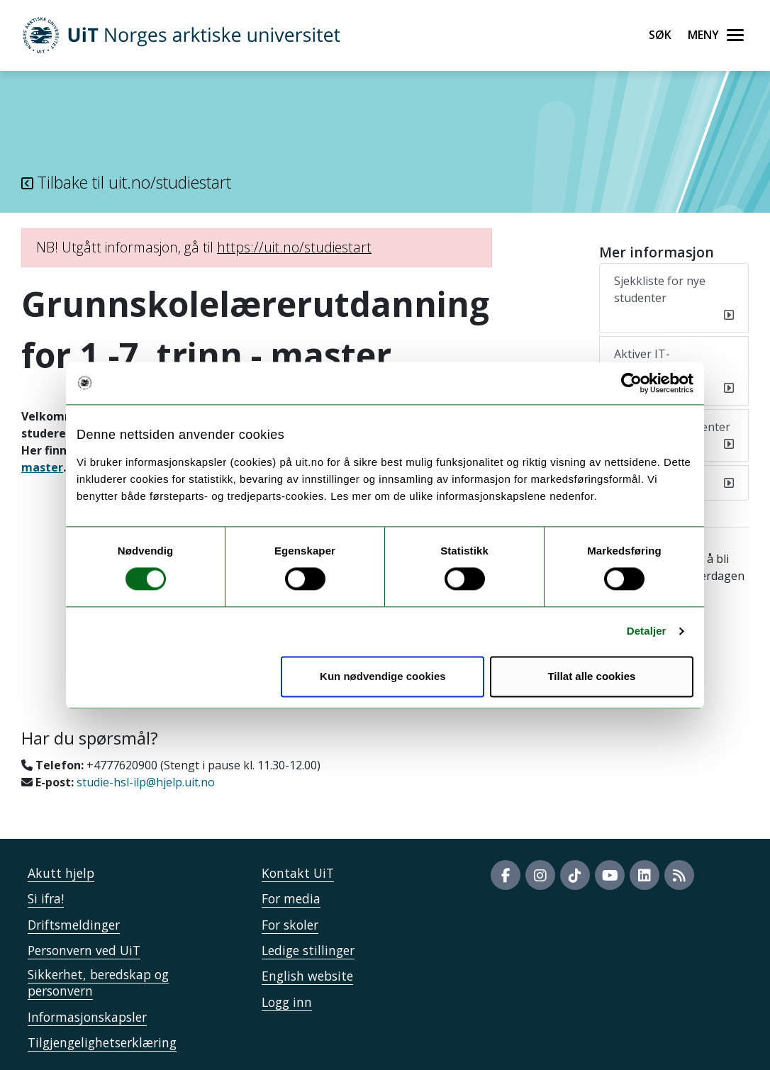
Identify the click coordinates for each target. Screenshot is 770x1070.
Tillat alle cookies (591, 676)
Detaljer (646, 631)
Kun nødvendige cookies (383, 676)
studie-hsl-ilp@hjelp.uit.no (146, 782)
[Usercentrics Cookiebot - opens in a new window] (631, 383)
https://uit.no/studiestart (294, 247)
